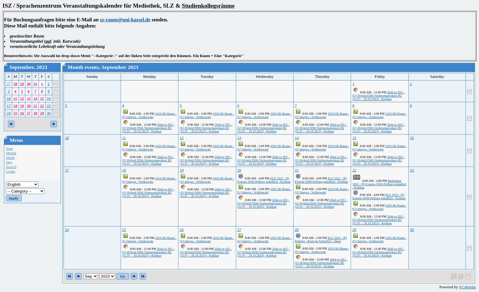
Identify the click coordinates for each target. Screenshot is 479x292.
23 (49, 106)
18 (15, 106)
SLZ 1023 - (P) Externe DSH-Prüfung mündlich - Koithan (264, 180)
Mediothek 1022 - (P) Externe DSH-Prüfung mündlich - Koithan (379, 184)
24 (9, 113)
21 (35, 106)
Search (11, 167)
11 (15, 98)
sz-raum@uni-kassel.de (125, 20)
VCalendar (467, 287)
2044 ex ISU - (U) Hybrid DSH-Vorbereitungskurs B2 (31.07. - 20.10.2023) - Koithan (378, 96)
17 (9, 106)
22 (42, 106)
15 (42, 98)
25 (15, 113)
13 (29, 98)
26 (22, 113)
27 (9, 84)
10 (9, 98)
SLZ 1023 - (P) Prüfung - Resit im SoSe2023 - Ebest (321, 239)
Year (9, 148)
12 (22, 98)
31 (35, 84)
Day (9, 162)
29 (22, 84)
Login (10, 171)
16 (49, 98)
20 (29, 106)
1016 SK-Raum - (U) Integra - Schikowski (149, 115)
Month (11, 153)
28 (15, 84)
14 (35, 98)
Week (10, 158)
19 (22, 106)
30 (29, 84)
